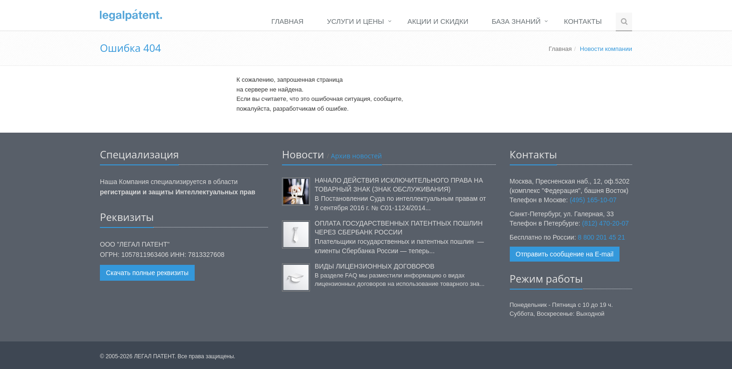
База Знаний (516, 21)
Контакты (583, 21)
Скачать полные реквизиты (147, 273)
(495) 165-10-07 (593, 200)
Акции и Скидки (438, 21)
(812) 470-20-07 (605, 223)
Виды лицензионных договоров (375, 266)
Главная (287, 21)
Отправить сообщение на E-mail (565, 254)
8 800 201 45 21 (601, 237)
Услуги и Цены (355, 21)
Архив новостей (355, 155)
